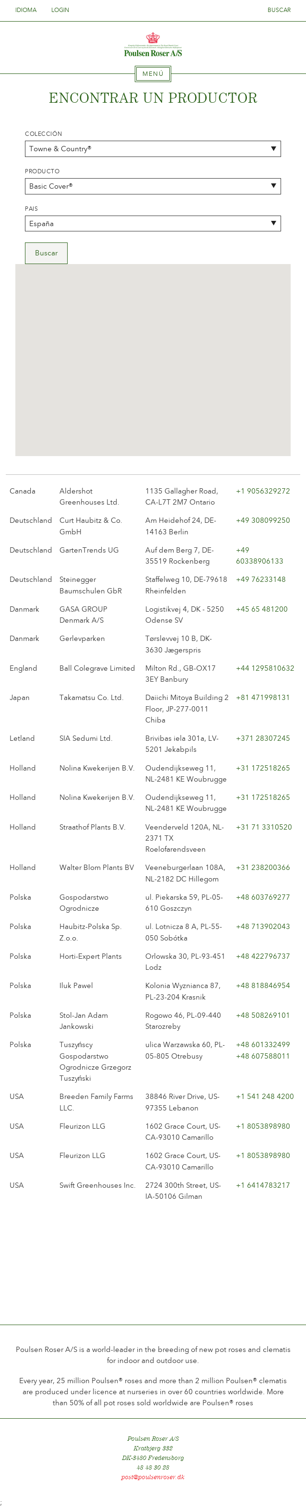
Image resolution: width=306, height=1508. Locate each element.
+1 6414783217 (263, 1185)
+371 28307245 (263, 738)
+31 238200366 (263, 867)
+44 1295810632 (265, 668)
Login (60, 10)
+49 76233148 (261, 579)
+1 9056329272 (263, 491)
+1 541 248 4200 (265, 1096)
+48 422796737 (263, 956)
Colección (43, 134)
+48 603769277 (263, 897)
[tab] (153, 74)
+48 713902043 (263, 926)
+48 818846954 (263, 985)
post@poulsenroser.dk (153, 1477)
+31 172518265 (263, 768)
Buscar (279, 10)
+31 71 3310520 (264, 827)
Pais (31, 208)
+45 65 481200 (262, 609)
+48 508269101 (263, 1015)
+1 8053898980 (263, 1126)
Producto (42, 171)
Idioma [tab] (28, 10)
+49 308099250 (263, 520)
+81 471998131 (263, 697)
